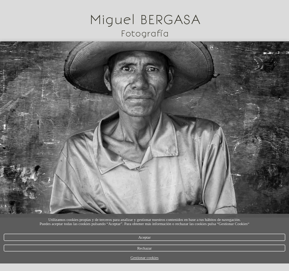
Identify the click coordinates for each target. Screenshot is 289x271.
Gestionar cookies (145, 258)
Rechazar (144, 248)
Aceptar (144, 237)
